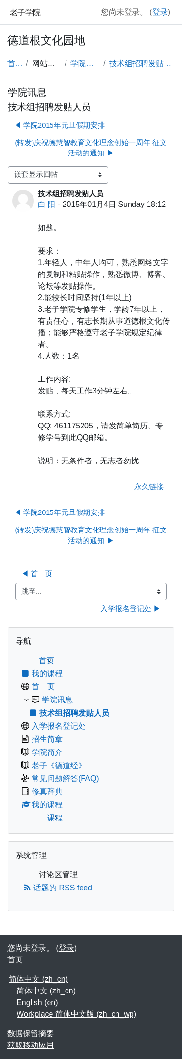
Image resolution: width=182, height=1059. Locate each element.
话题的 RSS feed (57, 888)
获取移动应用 (30, 1045)
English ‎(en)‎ (37, 1002)
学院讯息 (84, 63)
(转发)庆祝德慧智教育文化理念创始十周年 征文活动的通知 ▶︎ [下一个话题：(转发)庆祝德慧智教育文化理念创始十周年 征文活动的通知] (91, 148)
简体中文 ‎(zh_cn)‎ (38, 979)
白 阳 (46, 204)
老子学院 (25, 12)
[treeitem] (91, 739)
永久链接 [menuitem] (149, 487)
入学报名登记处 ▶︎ (130, 609)
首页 (14, 63)
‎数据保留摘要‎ (30, 1033)
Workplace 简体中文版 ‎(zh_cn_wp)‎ (76, 1014)
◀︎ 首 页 (36, 574)
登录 (160, 12)
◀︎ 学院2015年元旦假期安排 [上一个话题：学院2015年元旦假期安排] (59, 125)
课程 (55, 818)
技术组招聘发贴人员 (142, 63)
